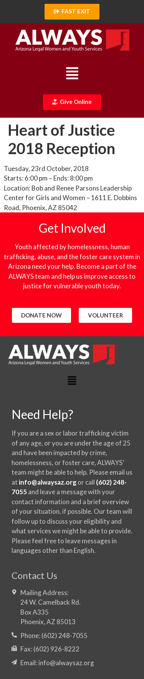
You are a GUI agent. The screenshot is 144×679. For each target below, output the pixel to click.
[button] (72, 74)
